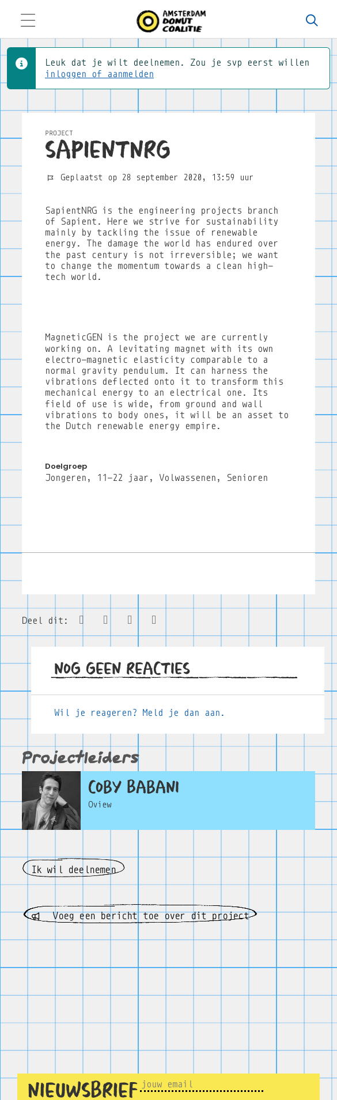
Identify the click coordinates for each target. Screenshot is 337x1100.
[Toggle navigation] (27, 21)
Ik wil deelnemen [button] (73, 869)
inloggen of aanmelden (99, 74)
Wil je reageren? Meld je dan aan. (139, 713)
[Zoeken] (312, 21)
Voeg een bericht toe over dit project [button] (140, 916)
